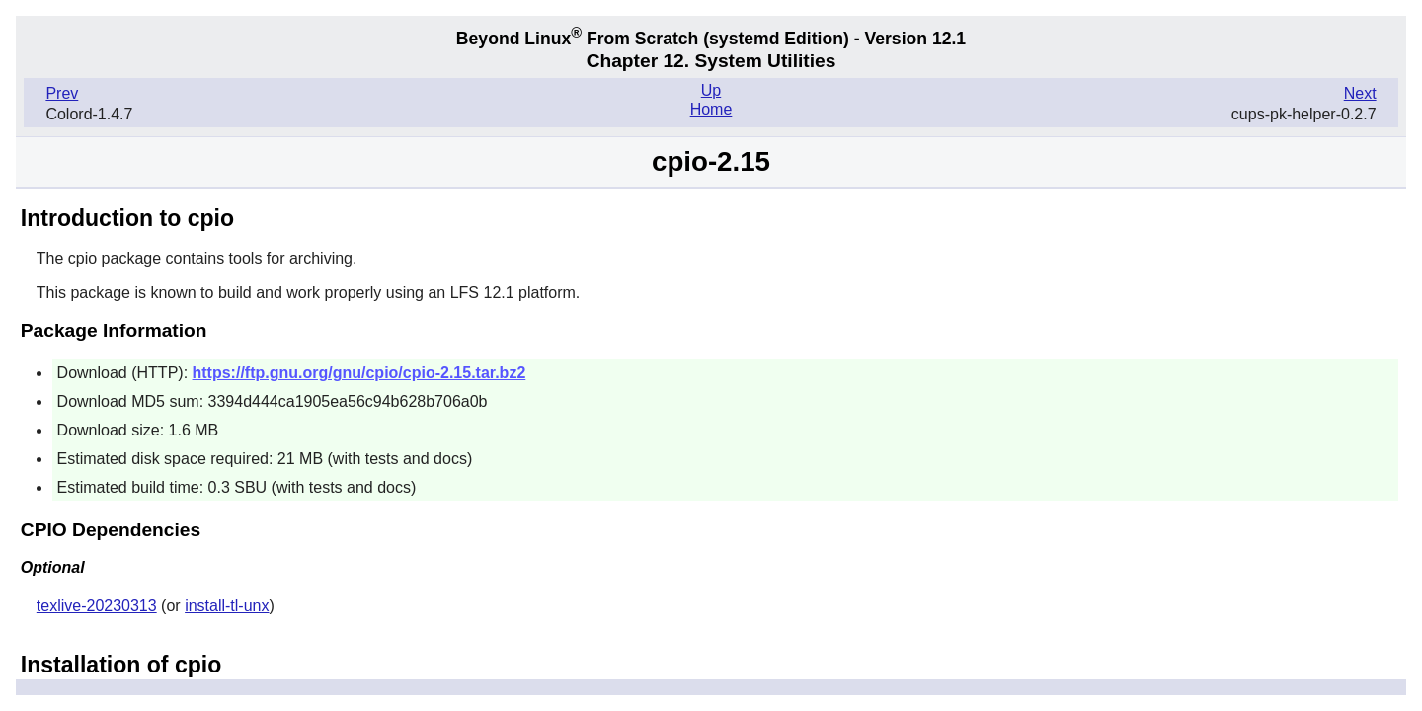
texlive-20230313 (97, 605)
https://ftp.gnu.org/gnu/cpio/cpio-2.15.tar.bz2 (359, 372)
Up (711, 90)
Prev (61, 93)
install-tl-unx (227, 605)
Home (711, 109)
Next (1360, 93)
